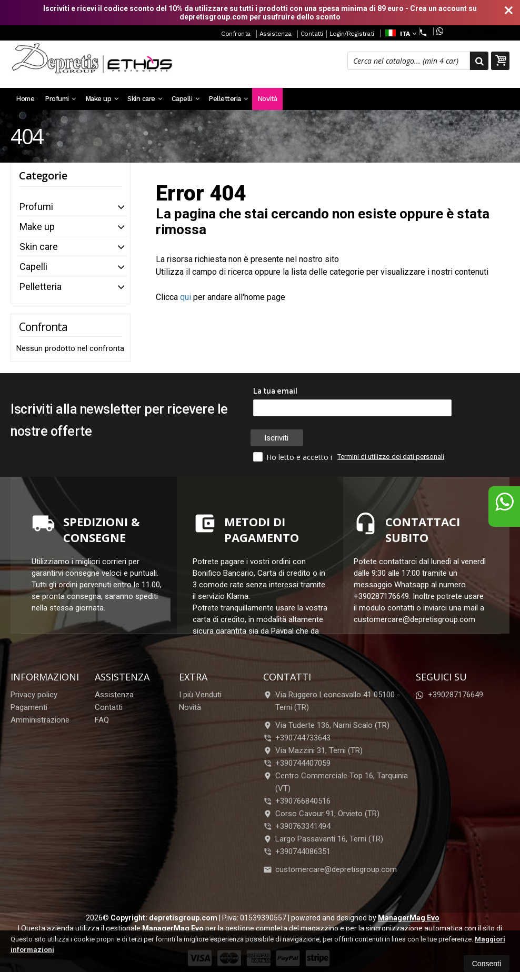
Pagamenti (29, 707)
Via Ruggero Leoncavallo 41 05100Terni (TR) (331, 701)
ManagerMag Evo (408, 918)
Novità (267, 99)
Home (25, 99)
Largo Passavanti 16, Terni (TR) (323, 839)
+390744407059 (303, 763)
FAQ (102, 720)
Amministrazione (40, 720)
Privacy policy (34, 694)
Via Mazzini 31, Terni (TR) (313, 750)
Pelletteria (228, 99)
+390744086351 (303, 851)
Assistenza (275, 33)
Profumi (60, 99)
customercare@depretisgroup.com (330, 869)
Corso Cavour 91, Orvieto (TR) (321, 813)
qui (185, 297)
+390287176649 (469, 31)
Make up (101, 99)
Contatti (312, 33)
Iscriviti (276, 438)
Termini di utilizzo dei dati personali (390, 456)
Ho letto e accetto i (293, 457)
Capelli (185, 99)
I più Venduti (200, 694)
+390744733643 (303, 738)
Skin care (144, 99)
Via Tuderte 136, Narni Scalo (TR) (326, 725)
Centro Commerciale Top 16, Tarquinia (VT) (335, 782)
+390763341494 (303, 826)
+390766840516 (303, 801)
